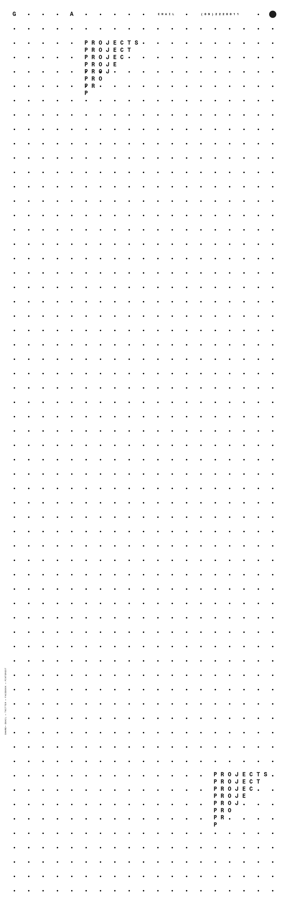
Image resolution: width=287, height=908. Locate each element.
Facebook (6, 691)
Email (6, 720)
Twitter (6, 707)
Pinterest (6, 674)
